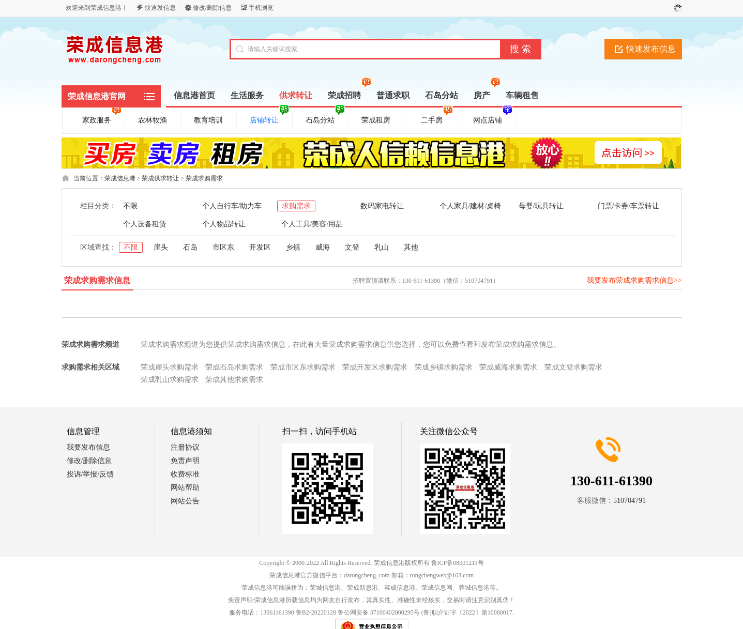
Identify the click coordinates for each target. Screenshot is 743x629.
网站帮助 (185, 488)
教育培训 (208, 120)
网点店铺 (492, 118)
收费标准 (185, 474)
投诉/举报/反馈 (90, 474)
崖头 (161, 247)
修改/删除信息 (212, 7)
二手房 (437, 118)
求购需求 (296, 206)
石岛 (190, 247)
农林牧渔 (152, 120)
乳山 (381, 247)
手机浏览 (261, 7)
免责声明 (185, 461)
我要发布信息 (88, 447)
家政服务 (102, 118)
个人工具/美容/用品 (312, 224)
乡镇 (293, 247)
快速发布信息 (651, 48)
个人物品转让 (224, 224)
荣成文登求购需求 (573, 367)
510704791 (629, 500)
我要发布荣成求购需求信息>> (634, 280)
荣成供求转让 (160, 178)
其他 (411, 247)
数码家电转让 (382, 206)
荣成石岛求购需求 (234, 367)
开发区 (260, 247)
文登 (352, 247)
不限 (130, 206)
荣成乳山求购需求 (170, 379)
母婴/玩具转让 (541, 206)
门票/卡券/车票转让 (629, 206)
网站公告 (185, 501)
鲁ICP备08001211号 (457, 562)
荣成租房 (375, 120)
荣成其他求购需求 (234, 379)
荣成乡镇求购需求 (444, 367)
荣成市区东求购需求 (303, 367)
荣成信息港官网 (97, 96)
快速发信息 (160, 7)
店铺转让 (269, 118)
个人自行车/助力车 (232, 206)
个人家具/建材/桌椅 (470, 206)
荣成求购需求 (204, 178)
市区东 (223, 247)
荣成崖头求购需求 (170, 367)
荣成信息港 (119, 178)
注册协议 (185, 447)
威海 (322, 247)
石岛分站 (325, 118)
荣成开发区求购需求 (374, 367)
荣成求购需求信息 (97, 280)
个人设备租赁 (144, 224)
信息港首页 (194, 95)
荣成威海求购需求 (508, 367)
